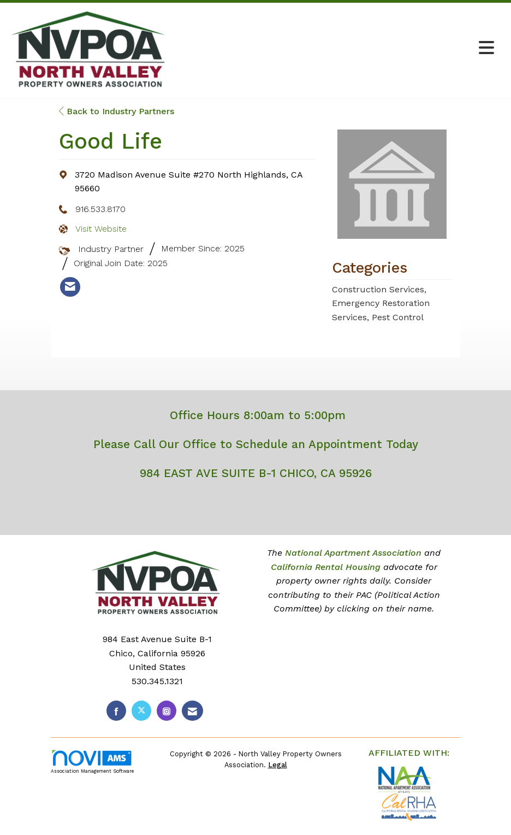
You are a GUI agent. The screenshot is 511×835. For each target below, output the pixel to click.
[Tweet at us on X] (141, 711)
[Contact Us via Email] (192, 711)
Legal (277, 765)
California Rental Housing (326, 567)
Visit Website (101, 229)
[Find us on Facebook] (116, 711)
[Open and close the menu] (336, 48)
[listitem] (70, 287)
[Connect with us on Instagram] (166, 711)
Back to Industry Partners (116, 111)
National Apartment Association (353, 553)
